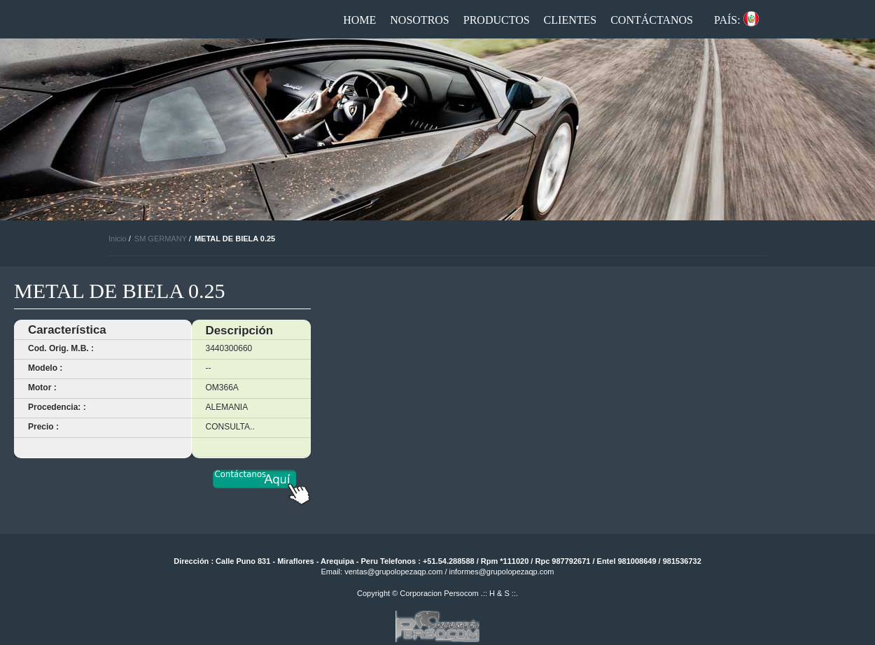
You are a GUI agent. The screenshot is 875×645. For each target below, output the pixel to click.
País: (727, 20)
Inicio (117, 238)
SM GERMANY (160, 238)
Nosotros (419, 20)
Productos (496, 20)
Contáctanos (651, 20)
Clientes (570, 20)
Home (359, 20)
